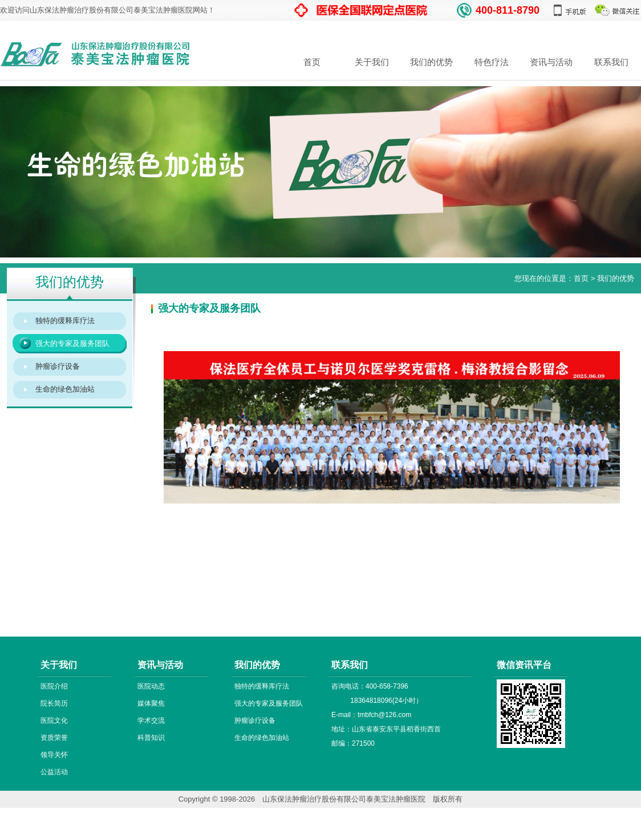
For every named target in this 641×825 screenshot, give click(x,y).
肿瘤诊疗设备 (57, 366)
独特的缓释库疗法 (65, 320)
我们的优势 (431, 62)
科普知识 (151, 738)
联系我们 (611, 62)
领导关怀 (54, 755)
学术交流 (151, 721)
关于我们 (372, 62)
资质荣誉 (54, 738)
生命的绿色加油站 (65, 389)
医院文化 (54, 721)
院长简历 (54, 703)
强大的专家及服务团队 (72, 343)
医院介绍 (54, 686)
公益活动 (54, 772)
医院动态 (151, 686)
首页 (311, 62)
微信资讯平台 (524, 665)
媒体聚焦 (151, 703)
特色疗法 (491, 62)
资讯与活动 (551, 62)
